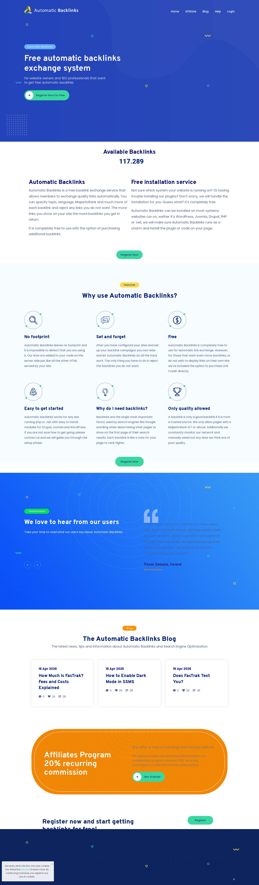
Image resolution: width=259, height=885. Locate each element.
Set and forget (111, 337)
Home (175, 11)
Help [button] (218, 11)
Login (231, 11)
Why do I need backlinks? (121, 408)
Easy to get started (43, 408)
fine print (25, 869)
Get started (146, 777)
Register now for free (45, 95)
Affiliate (190, 11)
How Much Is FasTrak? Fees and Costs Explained (61, 682)
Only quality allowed (189, 408)
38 (62, 696)
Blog (206, 11)
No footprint (36, 337)
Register (200, 820)
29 (51, 696)
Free (172, 337)
